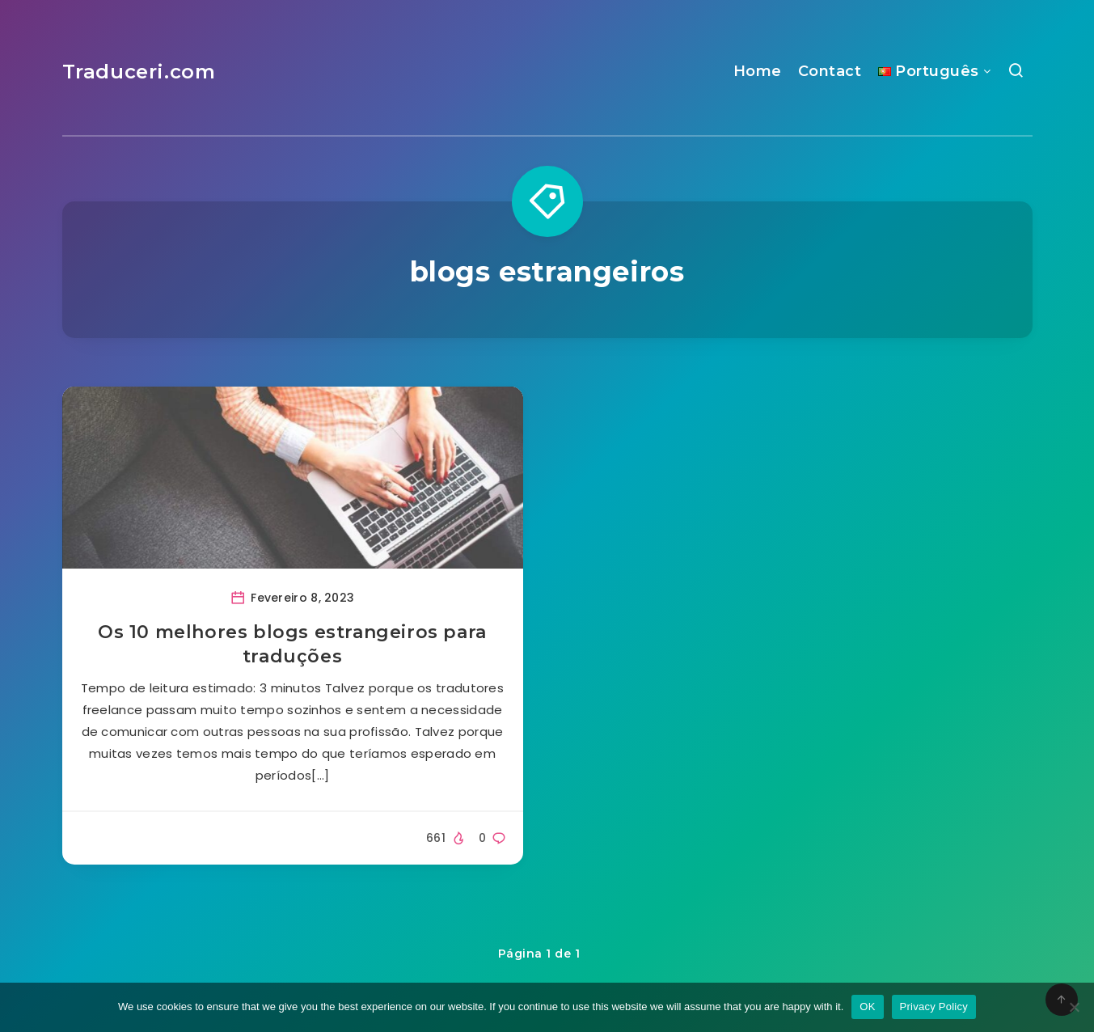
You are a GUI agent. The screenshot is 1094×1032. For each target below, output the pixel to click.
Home (757, 71)
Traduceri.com (139, 71)
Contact (830, 71)
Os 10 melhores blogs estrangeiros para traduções (292, 644)
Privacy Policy (934, 1006)
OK (867, 1006)
